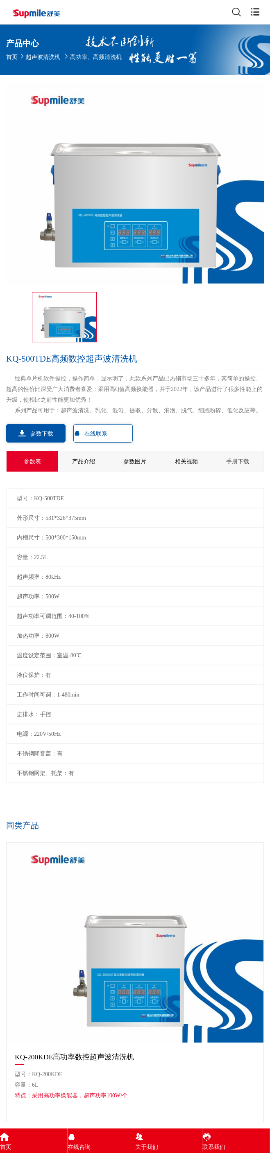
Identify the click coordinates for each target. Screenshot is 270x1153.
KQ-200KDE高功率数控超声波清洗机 (74, 1057)
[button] (256, 827)
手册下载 (237, 461)
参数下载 (35, 433)
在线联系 (90, 433)
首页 (12, 57)
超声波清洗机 (43, 57)
